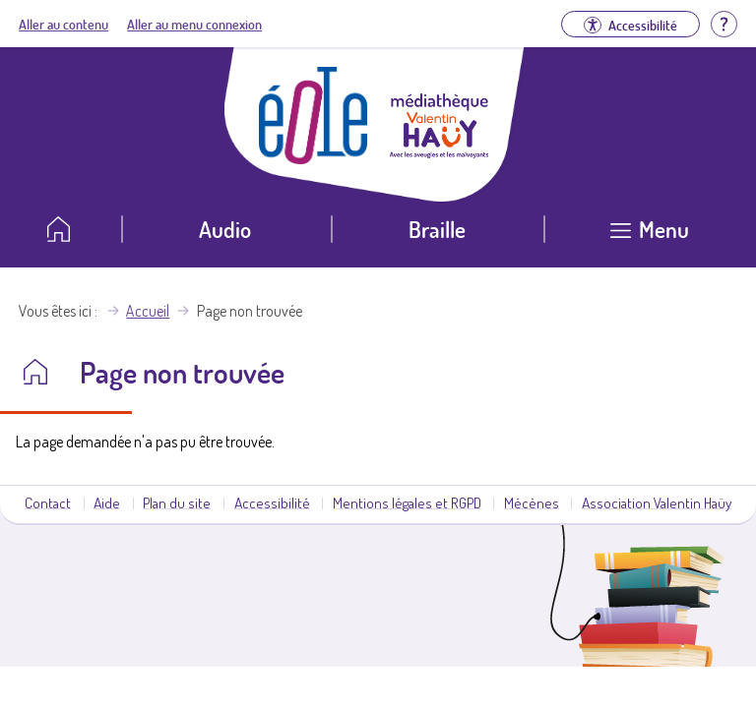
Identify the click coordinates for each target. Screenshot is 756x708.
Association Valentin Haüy (656, 502)
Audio (225, 228)
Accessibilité (272, 502)
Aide (107, 502)
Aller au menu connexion (194, 23)
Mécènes (531, 502)
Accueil (147, 311)
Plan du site (177, 502)
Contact (48, 502)
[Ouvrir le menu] (650, 236)
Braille (437, 228)
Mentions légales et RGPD (407, 502)
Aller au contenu (63, 23)
